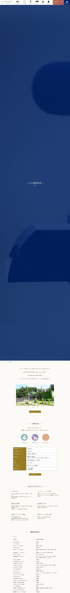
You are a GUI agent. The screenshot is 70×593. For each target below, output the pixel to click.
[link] (67, 2)
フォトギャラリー (34, 411)
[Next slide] (55, 396)
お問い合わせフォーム (34, 474)
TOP (7, 361)
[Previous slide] (15, 396)
